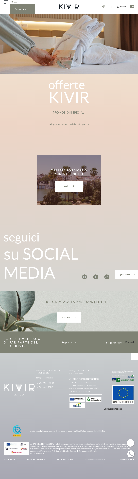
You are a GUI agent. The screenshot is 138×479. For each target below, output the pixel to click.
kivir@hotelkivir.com (44, 378)
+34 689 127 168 (46, 387)
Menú (14, 2)
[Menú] (6, 2)
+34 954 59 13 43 (46, 383)
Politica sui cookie (65, 459)
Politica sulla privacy (36, 459)
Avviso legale (9, 459)
